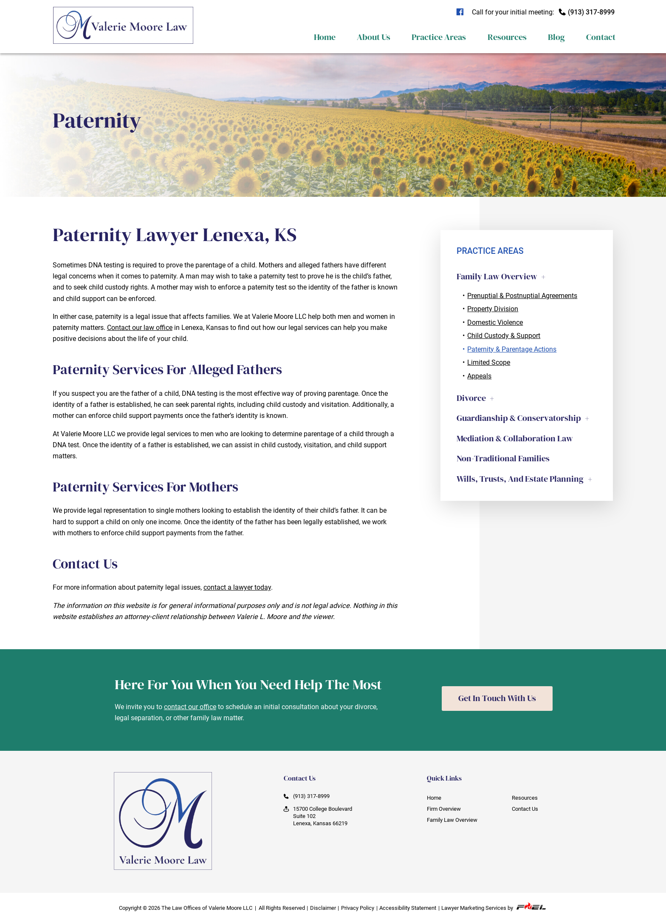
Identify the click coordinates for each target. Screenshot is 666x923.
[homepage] (123, 52)
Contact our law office (139, 328)
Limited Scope (488, 362)
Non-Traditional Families (503, 458)
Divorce (471, 398)
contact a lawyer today (237, 587)
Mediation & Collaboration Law (515, 438)
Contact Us (525, 809)
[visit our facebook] (462, 12)
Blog (556, 37)
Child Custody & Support (503, 336)
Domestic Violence (495, 322)
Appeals (479, 376)
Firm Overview (444, 809)
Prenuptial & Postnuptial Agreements (522, 296)
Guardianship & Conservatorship (519, 418)
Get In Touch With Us (497, 698)
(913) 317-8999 (307, 796)
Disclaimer (323, 908)
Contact (600, 37)
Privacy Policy (357, 908)
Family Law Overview (497, 276)
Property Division (492, 309)
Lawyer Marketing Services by (494, 907)
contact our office (190, 707)
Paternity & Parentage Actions (511, 349)
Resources (507, 37)
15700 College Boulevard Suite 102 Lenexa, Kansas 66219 (318, 816)
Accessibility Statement (407, 908)
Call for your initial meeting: (543, 12)
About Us (373, 37)
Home (325, 37)
